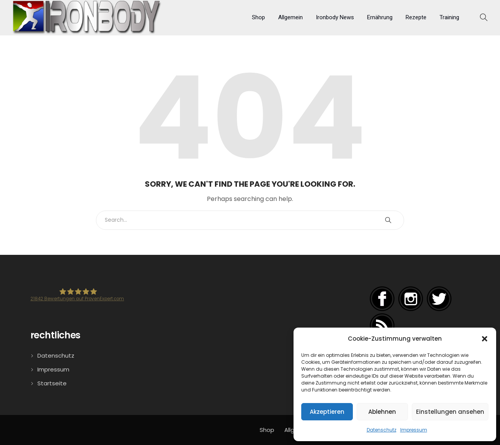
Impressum (413, 430)
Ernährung (380, 17)
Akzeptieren (327, 412)
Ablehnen (382, 412)
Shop (258, 17)
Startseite (52, 383)
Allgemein (290, 17)
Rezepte (416, 17)
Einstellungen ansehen (450, 412)
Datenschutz (381, 430)
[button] (484, 339)
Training (449, 17)
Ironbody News (335, 17)
